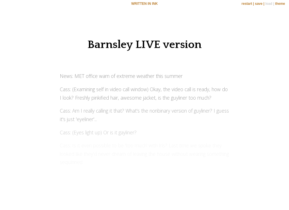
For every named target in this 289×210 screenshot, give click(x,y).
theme (280, 4)
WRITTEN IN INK (144, 4)
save (258, 4)
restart (247, 4)
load (268, 4)
